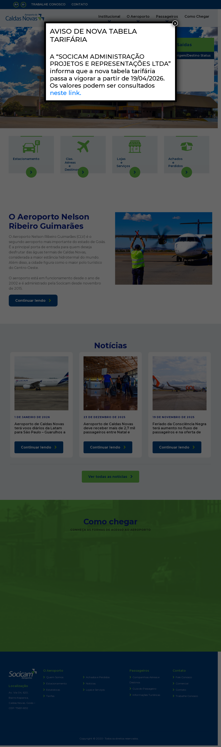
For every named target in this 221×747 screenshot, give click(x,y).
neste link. (65, 92)
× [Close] (175, 23)
